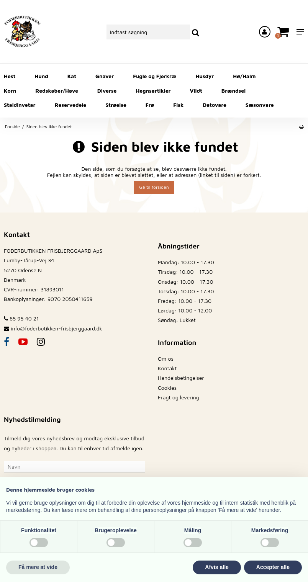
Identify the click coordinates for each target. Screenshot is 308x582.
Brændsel (233, 90)
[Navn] (74, 466)
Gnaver (104, 76)
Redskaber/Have (56, 90)
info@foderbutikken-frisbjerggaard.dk (56, 328)
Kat (71, 76)
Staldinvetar (19, 104)
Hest (9, 76)
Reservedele (70, 104)
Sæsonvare (260, 104)
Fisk (178, 104)
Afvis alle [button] (216, 567)
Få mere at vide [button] (37, 567)
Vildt (196, 90)
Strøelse (115, 104)
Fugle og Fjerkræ (154, 76)
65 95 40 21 (21, 318)
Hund (41, 76)
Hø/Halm (244, 76)
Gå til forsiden (154, 187)
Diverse (107, 90)
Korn (10, 90)
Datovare (214, 104)
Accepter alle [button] (273, 567)
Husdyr (204, 76)
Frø (150, 104)
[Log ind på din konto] (264, 32)
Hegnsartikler (153, 90)
